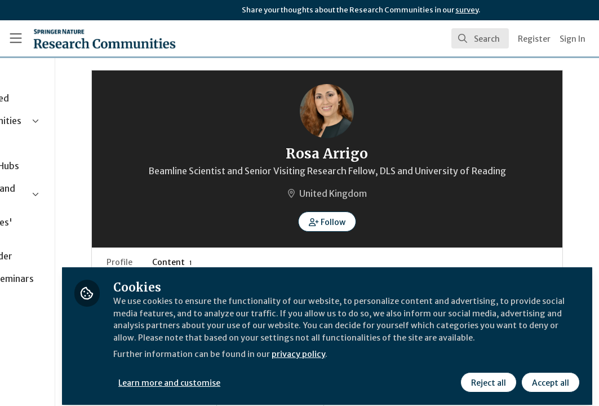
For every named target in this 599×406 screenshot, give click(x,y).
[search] (480, 38)
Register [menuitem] (534, 39)
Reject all (487, 376)
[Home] (105, 38)
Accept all (549, 376)
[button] (372, 235)
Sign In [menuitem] (572, 39)
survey (466, 10)
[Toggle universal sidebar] (16, 38)
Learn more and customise (259, 376)
